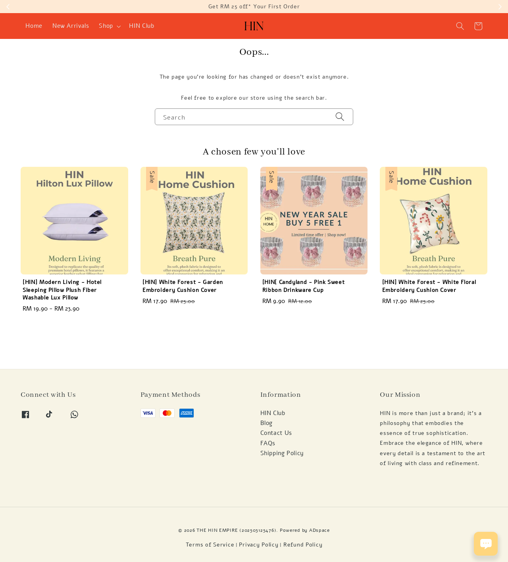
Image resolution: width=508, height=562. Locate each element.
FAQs (268, 443)
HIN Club (141, 26)
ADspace (319, 530)
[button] (460, 26)
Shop (106, 26)
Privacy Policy (258, 544)
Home (33, 26)
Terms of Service (210, 544)
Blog (266, 423)
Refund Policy (302, 544)
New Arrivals (70, 26)
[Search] (340, 116)
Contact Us (276, 433)
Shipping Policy (282, 453)
